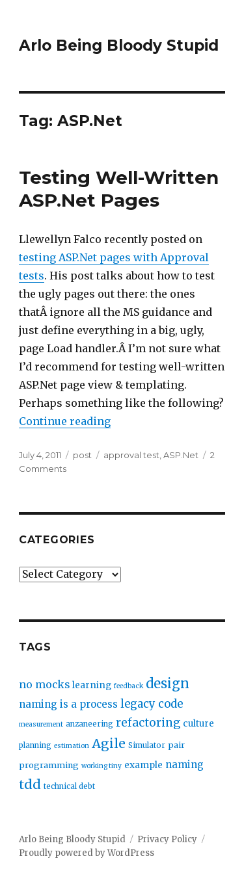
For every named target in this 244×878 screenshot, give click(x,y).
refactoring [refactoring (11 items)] (148, 723)
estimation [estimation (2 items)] (71, 746)
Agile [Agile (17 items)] (109, 743)
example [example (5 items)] (143, 765)
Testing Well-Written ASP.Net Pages (119, 188)
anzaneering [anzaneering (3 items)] (89, 724)
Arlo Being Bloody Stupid (119, 45)
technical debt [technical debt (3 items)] (69, 786)
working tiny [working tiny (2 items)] (101, 766)
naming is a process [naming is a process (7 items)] (68, 704)
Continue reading (65, 421)
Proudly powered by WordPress (86, 853)
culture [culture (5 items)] (198, 723)
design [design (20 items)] (167, 683)
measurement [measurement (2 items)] (41, 724)
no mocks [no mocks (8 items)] (44, 684)
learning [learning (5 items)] (91, 685)
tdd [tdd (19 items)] (30, 784)
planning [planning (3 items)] (35, 745)
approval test (131, 455)
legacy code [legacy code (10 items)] (151, 704)
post (82, 455)
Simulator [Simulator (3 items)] (146, 745)
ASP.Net (180, 455)
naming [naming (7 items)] (184, 764)
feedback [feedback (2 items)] (128, 686)
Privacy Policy (167, 839)
